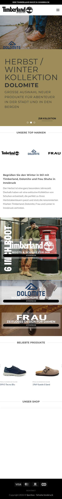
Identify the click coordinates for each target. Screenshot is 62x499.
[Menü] (58, 10)
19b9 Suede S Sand (41, 384)
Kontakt (31, 490)
